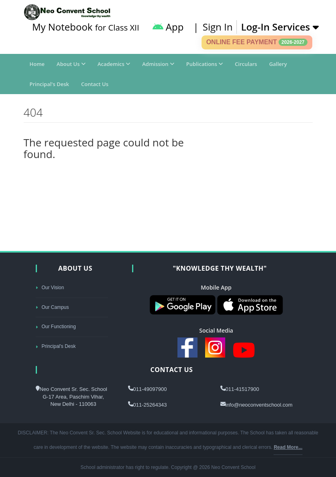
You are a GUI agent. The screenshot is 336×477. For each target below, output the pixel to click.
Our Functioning (56, 326)
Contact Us (94, 84)
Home (37, 64)
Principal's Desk (49, 84)
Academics (114, 64)
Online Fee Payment (256, 42)
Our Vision (50, 287)
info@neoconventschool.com (259, 405)
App (168, 26)
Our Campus (52, 307)
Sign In (218, 26)
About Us (71, 64)
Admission (158, 64)
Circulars (246, 64)
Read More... (288, 447)
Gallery (278, 64)
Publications (204, 64)
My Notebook (85, 26)
